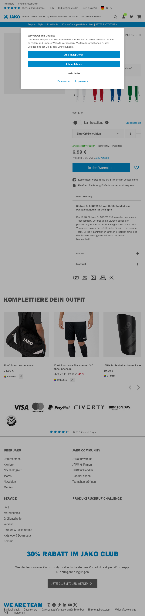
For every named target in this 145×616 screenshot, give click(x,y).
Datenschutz (64, 81)
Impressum (81, 81)
